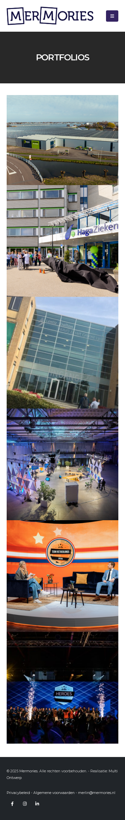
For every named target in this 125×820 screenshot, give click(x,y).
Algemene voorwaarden (54, 793)
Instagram (25, 804)
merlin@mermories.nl (96, 793)
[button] (112, 16)
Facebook (12, 804)
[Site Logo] (50, 16)
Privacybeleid (18, 793)
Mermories (28, 771)
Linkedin (37, 804)
